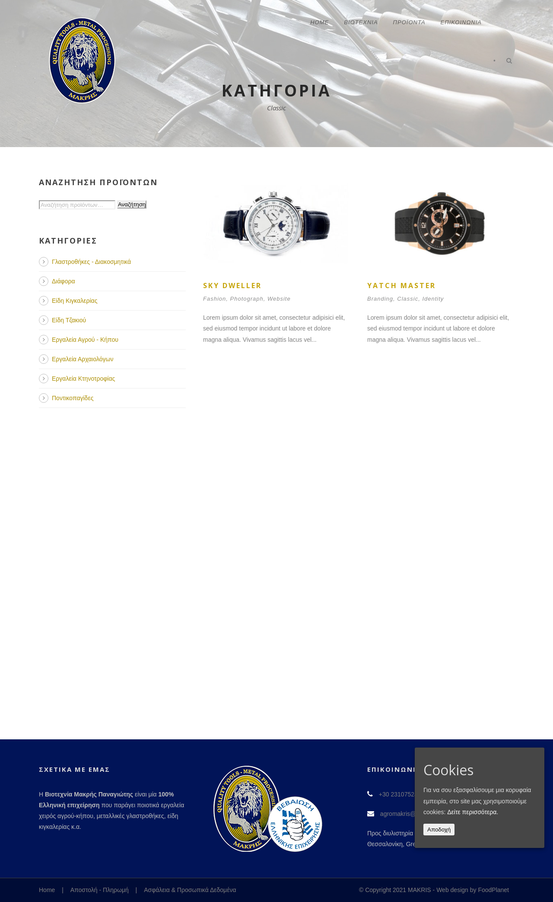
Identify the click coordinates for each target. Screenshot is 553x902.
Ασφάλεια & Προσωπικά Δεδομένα (190, 889)
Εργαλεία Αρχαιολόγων (82, 359)
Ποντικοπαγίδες (72, 398)
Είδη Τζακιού (69, 320)
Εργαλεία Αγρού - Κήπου (85, 339)
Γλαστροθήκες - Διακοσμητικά (91, 261)
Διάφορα (63, 281)
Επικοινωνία (461, 22)
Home (319, 22)
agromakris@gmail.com (412, 813)
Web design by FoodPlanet (472, 889)
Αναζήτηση (132, 204)
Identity (433, 298)
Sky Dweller (232, 285)
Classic (407, 298)
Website (279, 298)
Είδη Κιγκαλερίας (74, 300)
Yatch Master (401, 285)
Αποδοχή (439, 829)
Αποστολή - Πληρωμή (99, 889)
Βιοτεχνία (361, 22)
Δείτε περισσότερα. (472, 812)
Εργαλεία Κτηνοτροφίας (83, 378)
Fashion (214, 298)
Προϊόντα (409, 22)
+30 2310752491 (402, 794)
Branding (380, 298)
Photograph (247, 298)
